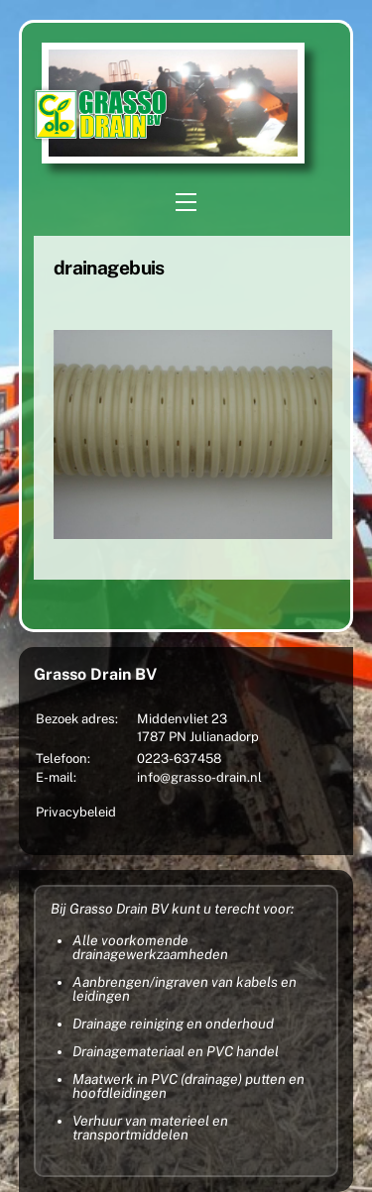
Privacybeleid (76, 812)
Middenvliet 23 (182, 718)
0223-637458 (179, 758)
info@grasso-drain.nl (199, 777)
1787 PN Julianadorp (198, 736)
